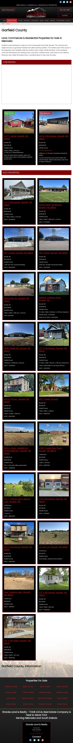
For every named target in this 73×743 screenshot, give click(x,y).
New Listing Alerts (8, 10)
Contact (65, 15)
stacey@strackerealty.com (36, 734)
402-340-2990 (65, 10)
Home (3, 23)
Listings (8, 23)
